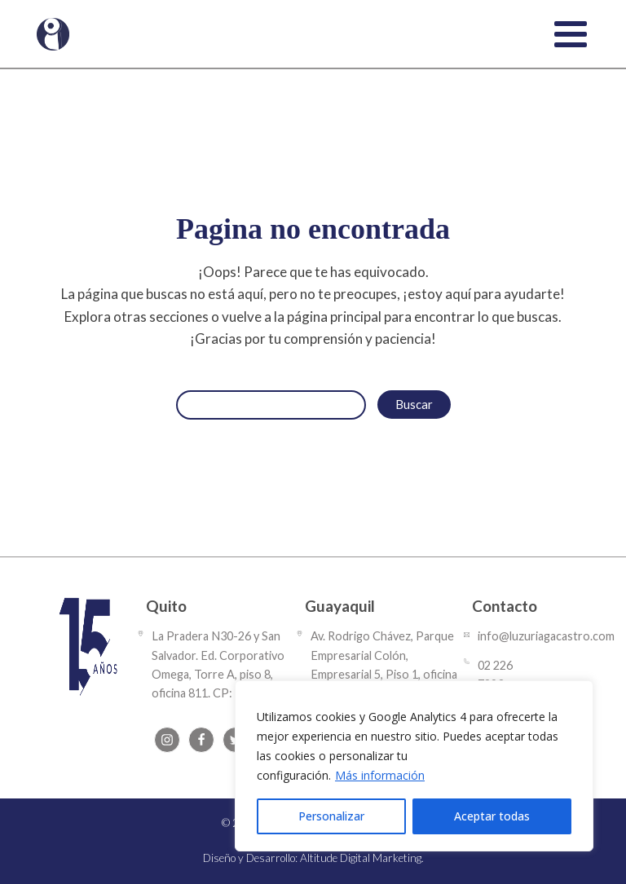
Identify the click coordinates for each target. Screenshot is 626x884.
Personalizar (331, 816)
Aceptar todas (492, 816)
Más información (380, 775)
